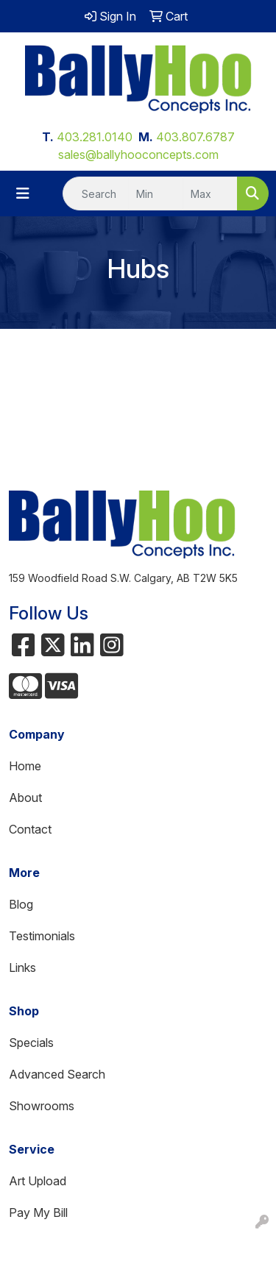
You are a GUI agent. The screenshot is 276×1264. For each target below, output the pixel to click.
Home (25, 766)
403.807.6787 (195, 136)
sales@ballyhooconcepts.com (138, 154)
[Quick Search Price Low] (155, 193)
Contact (30, 829)
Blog (21, 904)
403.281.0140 (94, 136)
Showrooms (41, 1105)
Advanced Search (57, 1074)
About (25, 797)
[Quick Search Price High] (210, 193)
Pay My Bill (38, 1212)
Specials (31, 1042)
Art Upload (37, 1181)
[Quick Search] (96, 193)
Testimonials (42, 936)
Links (22, 967)
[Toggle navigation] (22, 193)
